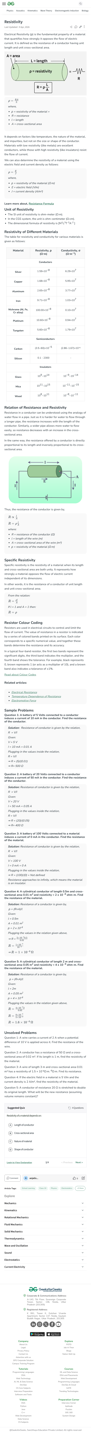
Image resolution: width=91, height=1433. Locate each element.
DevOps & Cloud (69, 1385)
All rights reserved (72, 1430)
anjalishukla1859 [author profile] (34, 1178)
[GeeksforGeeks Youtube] (58, 1324)
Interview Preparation (23, 1391)
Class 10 (42, 1188)
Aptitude (69, 1406)
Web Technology (23, 1378)
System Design (68, 1415)
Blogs (68, 1350)
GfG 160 (69, 1412)
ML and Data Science (69, 1372)
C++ (23, 1412)
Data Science (23, 1419)
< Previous (67, 1162)
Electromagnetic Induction (67, 10)
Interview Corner (69, 1403)
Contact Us (23, 1354)
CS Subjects (23, 1422)
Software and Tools (23, 1394)
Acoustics (20, 10)
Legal (23, 1347)
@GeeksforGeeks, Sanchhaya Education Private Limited (36, 1430)
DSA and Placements (69, 1375)
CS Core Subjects (23, 1388)
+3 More (80, 1188)
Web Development (69, 1378)
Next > (79, 1162)
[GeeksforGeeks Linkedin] (33, 1324)
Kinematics (33, 10)
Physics (10, 10)
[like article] (75, 1178)
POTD (68, 1344)
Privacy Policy (23, 1350)
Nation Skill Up (68, 1354)
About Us (23, 1344)
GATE (68, 1388)
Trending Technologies (68, 1391)
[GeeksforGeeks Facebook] (52, 1324)
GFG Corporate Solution (23, 1360)
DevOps (23, 1385)
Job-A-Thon (69, 1347)
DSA (23, 1375)
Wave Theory (46, 10)
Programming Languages (23, 1372)
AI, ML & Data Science (23, 1381)
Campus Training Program (23, 1363)
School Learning (28, 1188)
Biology (85, 10)
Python (23, 1406)
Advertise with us (23, 1357)
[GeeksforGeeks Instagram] (39, 1324)
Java (23, 1409)
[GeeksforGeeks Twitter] (45, 1324)
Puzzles (69, 1409)
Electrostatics (67, 1188)
